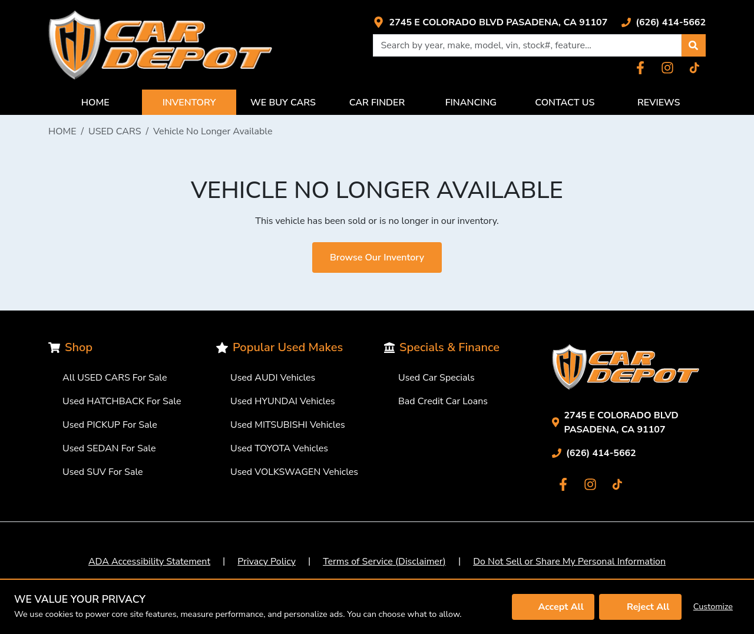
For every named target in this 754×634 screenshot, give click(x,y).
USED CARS (114, 131)
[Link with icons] (490, 22)
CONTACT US (564, 102)
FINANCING (471, 102)
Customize (713, 606)
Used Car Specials (436, 377)
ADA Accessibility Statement (149, 561)
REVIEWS (658, 102)
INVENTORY (189, 102)
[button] (693, 45)
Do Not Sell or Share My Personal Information (569, 561)
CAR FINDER (377, 102)
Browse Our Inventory (377, 257)
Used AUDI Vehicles (272, 377)
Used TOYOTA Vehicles (279, 448)
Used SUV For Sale (102, 471)
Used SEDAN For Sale (109, 448)
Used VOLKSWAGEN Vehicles (294, 471)
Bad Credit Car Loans (443, 401)
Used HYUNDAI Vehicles (282, 401)
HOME (95, 102)
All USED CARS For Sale (114, 377)
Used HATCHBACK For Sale (121, 401)
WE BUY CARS (283, 102)
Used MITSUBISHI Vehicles (287, 424)
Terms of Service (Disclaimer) (384, 561)
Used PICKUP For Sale (109, 424)
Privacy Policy (266, 561)
